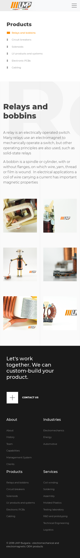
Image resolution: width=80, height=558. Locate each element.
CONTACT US (22, 398)
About (11, 420)
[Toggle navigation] (74, 6)
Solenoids (17, 46)
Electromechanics (53, 430)
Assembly (49, 496)
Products (14, 472)
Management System (19, 457)
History (10, 437)
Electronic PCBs (21, 60)
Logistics (48, 529)
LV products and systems (27, 53)
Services (50, 472)
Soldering (49, 489)
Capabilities (13, 450)
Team (9, 443)
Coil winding (50, 482)
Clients (10, 464)
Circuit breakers (21, 39)
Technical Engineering (56, 523)
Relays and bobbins (24, 32)
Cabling (16, 67)
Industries (52, 420)
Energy (47, 437)
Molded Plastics (52, 502)
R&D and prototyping (55, 516)
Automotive (50, 443)
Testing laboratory (53, 509)
